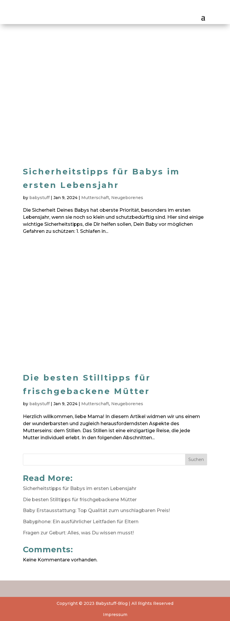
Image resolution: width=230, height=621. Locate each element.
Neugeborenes (127, 197)
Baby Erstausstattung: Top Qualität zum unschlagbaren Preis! (96, 510)
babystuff (39, 197)
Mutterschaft (95, 197)
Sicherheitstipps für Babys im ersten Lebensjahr (79, 488)
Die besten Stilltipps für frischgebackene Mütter (80, 499)
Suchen (196, 459)
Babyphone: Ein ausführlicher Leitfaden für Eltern (80, 521)
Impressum (115, 614)
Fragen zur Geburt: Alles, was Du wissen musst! (78, 533)
